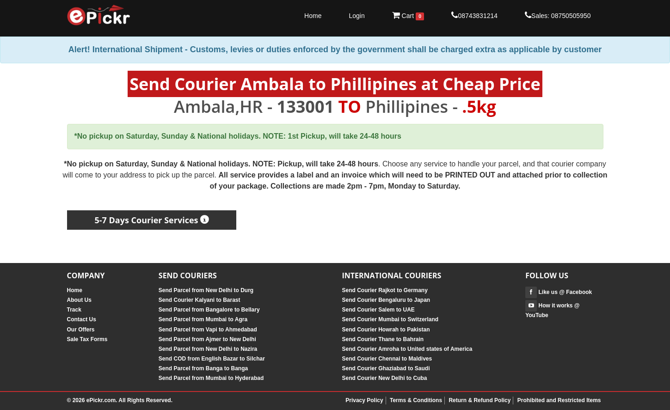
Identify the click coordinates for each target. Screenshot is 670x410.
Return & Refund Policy (479, 400)
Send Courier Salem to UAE (378, 309)
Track (74, 309)
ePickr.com (101, 400)
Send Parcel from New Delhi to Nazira (208, 349)
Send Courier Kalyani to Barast (199, 300)
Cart (408, 15)
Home (312, 15)
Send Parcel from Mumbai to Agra (203, 319)
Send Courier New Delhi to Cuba (384, 378)
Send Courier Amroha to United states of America (407, 349)
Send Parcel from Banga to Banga (203, 368)
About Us (79, 300)
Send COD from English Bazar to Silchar (212, 358)
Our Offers (81, 329)
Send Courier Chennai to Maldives (387, 358)
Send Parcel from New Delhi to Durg (206, 290)
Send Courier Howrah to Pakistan (386, 329)
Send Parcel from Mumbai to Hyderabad (211, 378)
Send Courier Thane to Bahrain (383, 339)
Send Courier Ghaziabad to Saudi (386, 368)
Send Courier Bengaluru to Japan (386, 300)
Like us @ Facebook (558, 292)
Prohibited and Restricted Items (559, 400)
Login (356, 15)
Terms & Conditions (416, 400)
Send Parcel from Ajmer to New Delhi (207, 339)
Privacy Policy (364, 400)
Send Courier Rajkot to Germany (384, 290)
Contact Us (81, 319)
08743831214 (474, 15)
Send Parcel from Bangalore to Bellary (209, 309)
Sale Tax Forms (87, 339)
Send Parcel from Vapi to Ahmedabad (208, 329)
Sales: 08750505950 (557, 15)
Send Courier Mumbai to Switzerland (390, 319)
